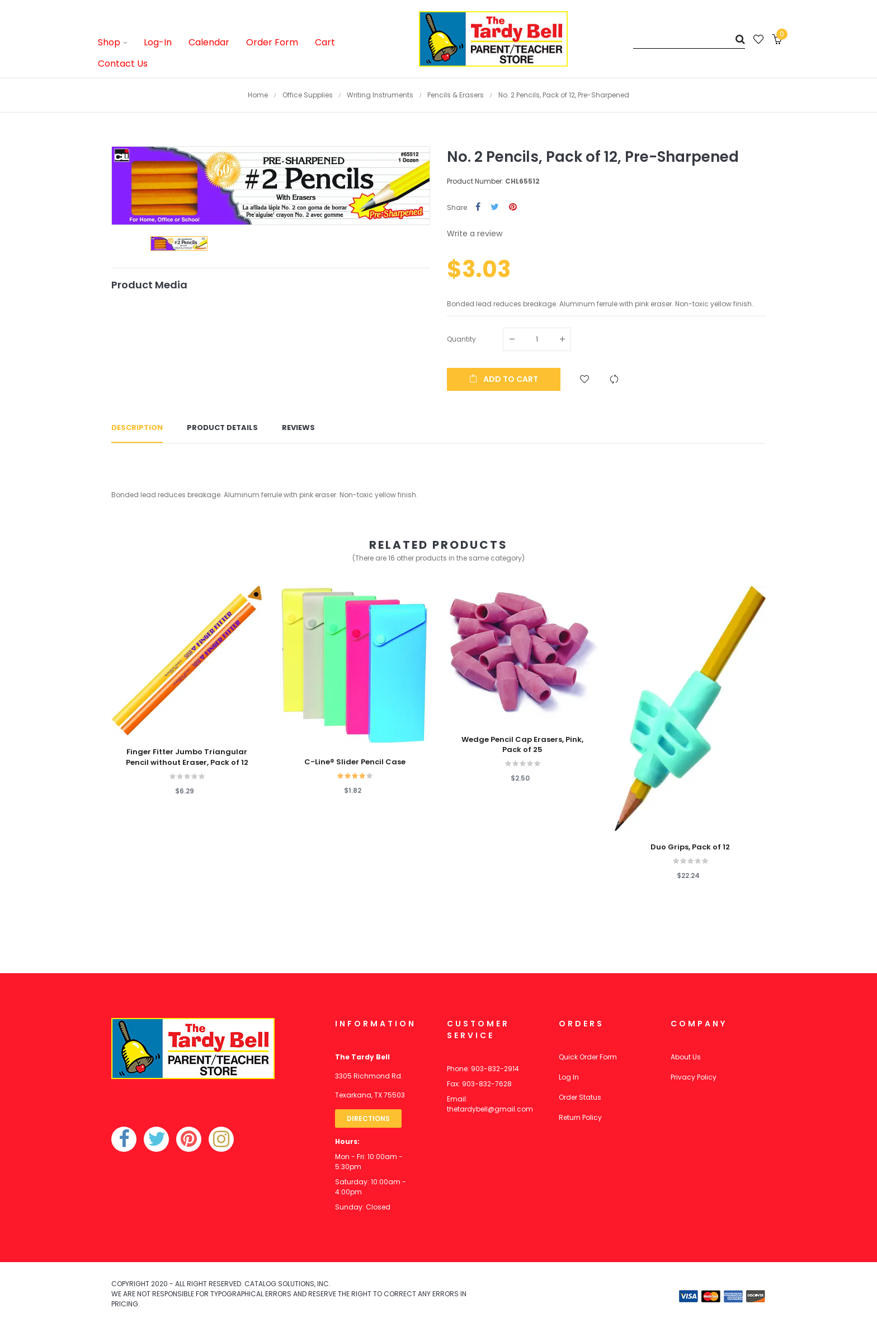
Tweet (495, 207)
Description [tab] (137, 427)
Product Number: (475, 181)
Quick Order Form (588, 1057)
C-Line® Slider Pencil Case (355, 762)
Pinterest (513, 207)
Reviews (298, 427)
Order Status (580, 1097)
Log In (569, 1077)
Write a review (474, 233)
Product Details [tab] (222, 427)
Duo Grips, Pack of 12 (690, 847)
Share (477, 207)
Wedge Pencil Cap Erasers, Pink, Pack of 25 (522, 745)
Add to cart (503, 379)
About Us (686, 1057)
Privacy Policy (693, 1077)
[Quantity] (537, 339)
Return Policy (580, 1117)
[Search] (689, 39)
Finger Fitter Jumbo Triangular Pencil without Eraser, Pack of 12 (187, 757)
